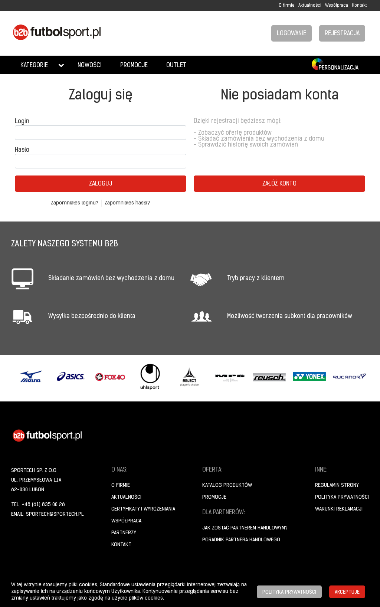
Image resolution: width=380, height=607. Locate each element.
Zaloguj (100, 184)
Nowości (90, 66)
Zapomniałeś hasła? (127, 203)
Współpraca (336, 5)
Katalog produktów (227, 485)
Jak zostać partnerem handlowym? (245, 528)
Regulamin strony (337, 485)
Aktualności (309, 5)
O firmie (287, 5)
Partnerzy (123, 533)
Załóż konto (279, 184)
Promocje (134, 66)
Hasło (22, 150)
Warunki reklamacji (339, 509)
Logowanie (291, 34)
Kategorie (34, 66)
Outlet (176, 66)
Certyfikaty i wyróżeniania (143, 509)
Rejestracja (342, 34)
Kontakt (359, 5)
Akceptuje (347, 592)
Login (22, 122)
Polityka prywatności (342, 497)
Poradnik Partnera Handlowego (241, 540)
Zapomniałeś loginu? (74, 203)
